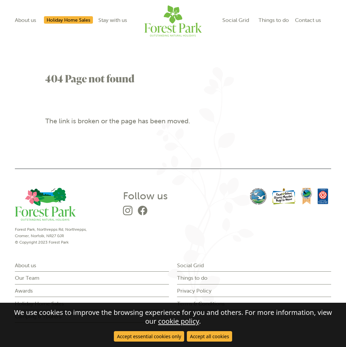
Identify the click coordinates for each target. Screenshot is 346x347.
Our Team (27, 277)
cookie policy (178, 321)
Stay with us (112, 20)
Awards (24, 290)
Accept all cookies (209, 336)
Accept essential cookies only (149, 336)
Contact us (308, 20)
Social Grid (235, 20)
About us (25, 20)
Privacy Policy (194, 290)
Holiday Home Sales (68, 20)
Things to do (273, 20)
